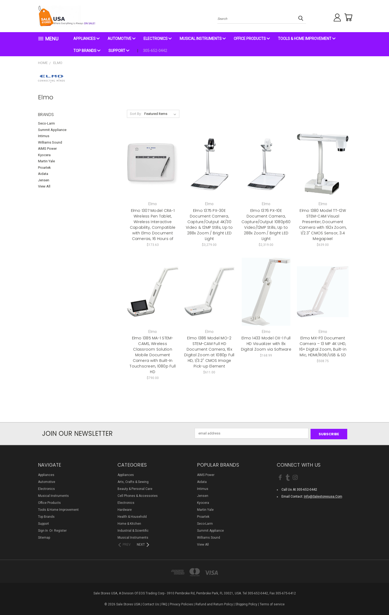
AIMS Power (47, 149)
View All (44, 186)
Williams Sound (50, 142)
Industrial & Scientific (133, 530)
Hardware (125, 509)
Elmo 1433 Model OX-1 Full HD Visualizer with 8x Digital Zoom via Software (266, 343)
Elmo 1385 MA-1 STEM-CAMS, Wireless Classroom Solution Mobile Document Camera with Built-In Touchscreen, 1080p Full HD (153, 354)
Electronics (157, 38)
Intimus (43, 136)
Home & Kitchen (129, 523)
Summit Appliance (52, 130)
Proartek (44, 168)
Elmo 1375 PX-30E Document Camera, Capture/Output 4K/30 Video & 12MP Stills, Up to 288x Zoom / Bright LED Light (209, 224)
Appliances (86, 38)
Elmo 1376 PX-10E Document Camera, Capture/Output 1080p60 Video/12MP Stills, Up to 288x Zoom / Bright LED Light (266, 224)
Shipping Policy (246, 603)
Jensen (43, 180)
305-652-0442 (155, 50)
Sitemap (44, 537)
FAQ (164, 603)
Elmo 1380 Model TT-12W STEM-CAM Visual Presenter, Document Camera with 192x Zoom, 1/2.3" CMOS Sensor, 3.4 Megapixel (323, 224)
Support (118, 50)
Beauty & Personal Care (135, 488)
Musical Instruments (203, 38)
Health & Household (132, 516)
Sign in (43, 530)
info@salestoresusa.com (323, 496)
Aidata (43, 174)
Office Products (252, 38)
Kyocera (44, 155)
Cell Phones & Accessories (138, 495)
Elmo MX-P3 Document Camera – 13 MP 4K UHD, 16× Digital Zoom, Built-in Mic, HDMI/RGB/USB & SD (322, 346)
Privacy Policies (181, 603)
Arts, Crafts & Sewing (133, 481)
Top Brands (86, 50)
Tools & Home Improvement (306, 38)
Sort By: (136, 114)
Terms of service (272, 603)
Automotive (121, 38)
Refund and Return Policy (214, 603)
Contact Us (150, 603)
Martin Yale (46, 161)
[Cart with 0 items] (347, 17)
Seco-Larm (46, 123)
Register (60, 530)
